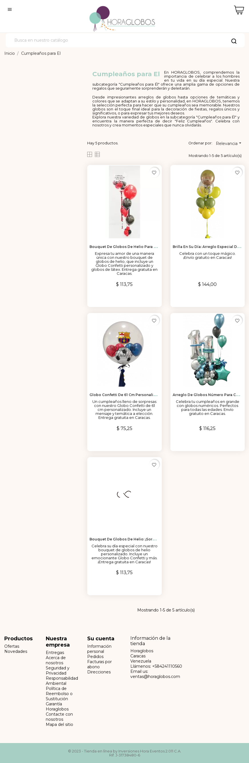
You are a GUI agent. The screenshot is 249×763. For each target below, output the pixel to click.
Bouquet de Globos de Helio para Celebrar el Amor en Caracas (147, 247)
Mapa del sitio (59, 724)
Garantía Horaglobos (57, 706)
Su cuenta (100, 638)
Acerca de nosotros (56, 660)
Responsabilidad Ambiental (62, 681)
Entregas (55, 652)
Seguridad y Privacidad (57, 670)
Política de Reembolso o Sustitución (59, 693)
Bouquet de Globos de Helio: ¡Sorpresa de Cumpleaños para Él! (148, 539)
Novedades (15, 651)
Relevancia (229, 143)
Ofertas (11, 646)
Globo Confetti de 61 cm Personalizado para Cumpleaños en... (146, 395)
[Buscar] (125, 40)
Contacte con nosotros (59, 717)
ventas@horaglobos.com (155, 676)
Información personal (99, 649)
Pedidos (95, 656)
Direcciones (99, 672)
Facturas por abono (99, 664)
